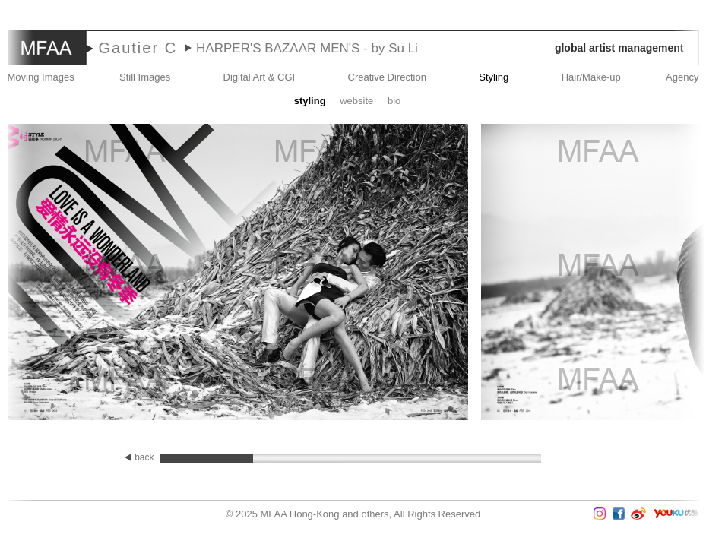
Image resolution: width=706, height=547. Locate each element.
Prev (45, 273)
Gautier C (138, 48)
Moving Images (41, 77)
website (356, 100)
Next (661, 273)
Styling (493, 77)
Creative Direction (387, 77)
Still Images (144, 77)
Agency (682, 77)
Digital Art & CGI (259, 77)
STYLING (310, 100)
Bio (394, 100)
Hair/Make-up (591, 77)
